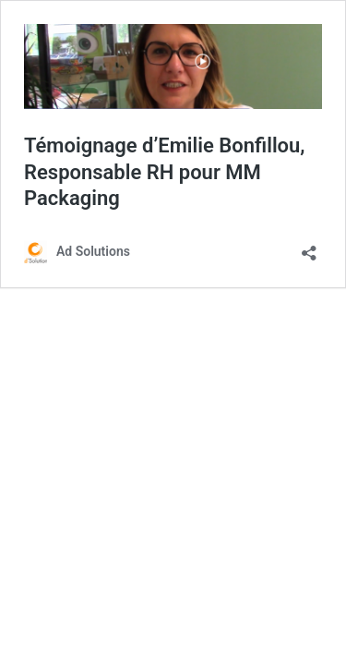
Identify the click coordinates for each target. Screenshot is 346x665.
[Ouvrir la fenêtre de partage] (309, 247)
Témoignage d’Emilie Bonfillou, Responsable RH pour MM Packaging (164, 172)
